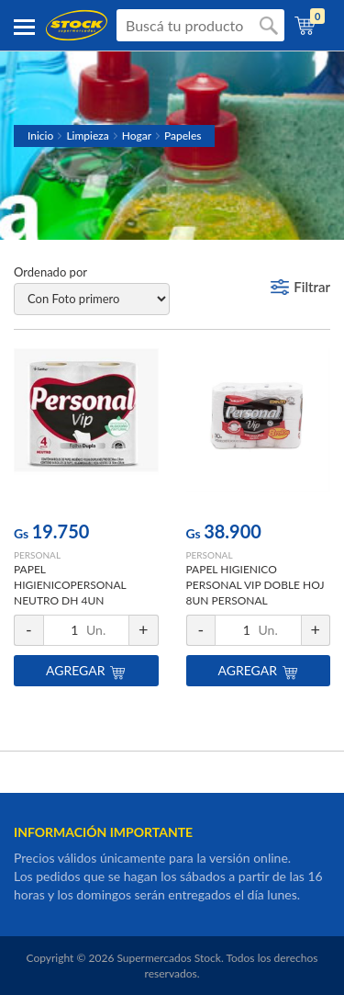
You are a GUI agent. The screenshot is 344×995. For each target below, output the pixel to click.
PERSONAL (37, 554)
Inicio (40, 135)
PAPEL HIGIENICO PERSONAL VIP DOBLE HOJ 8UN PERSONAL (255, 584)
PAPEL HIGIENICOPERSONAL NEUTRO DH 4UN (70, 584)
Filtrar (312, 286)
